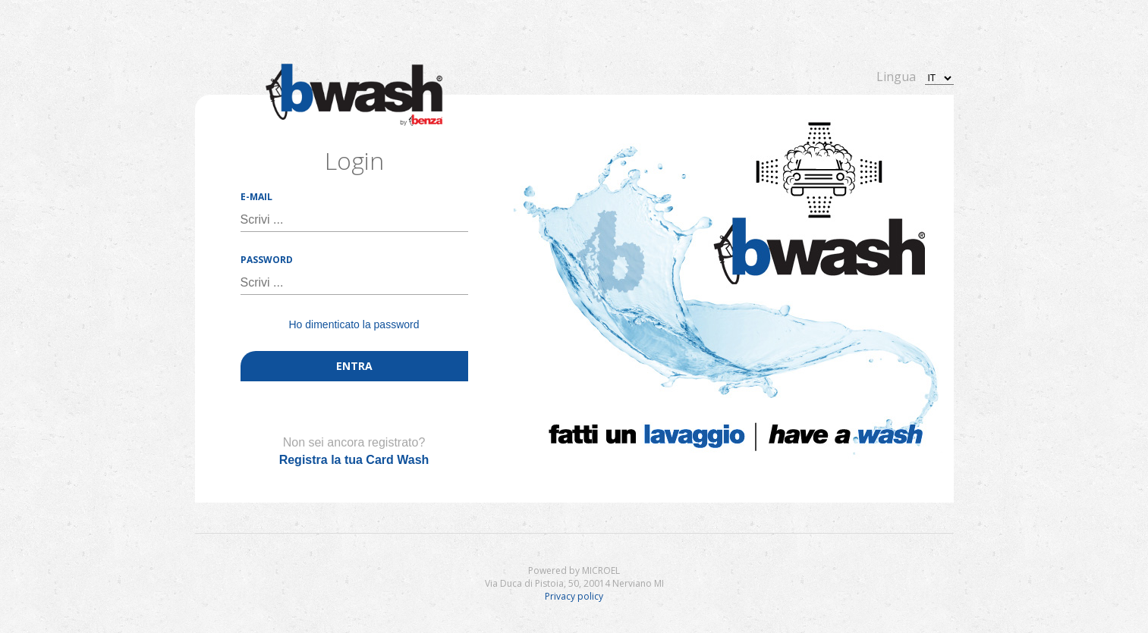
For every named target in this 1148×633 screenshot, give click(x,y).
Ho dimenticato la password (354, 324)
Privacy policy (574, 596)
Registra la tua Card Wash (354, 459)
